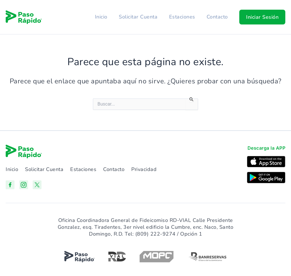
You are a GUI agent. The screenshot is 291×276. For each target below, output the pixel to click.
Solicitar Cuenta (137, 17)
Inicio (99, 17)
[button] (262, 17)
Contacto (217, 17)
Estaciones (181, 17)
